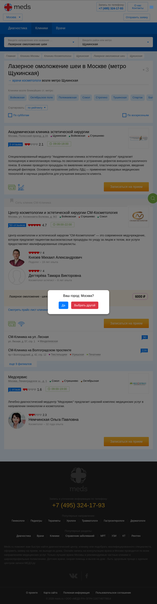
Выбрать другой (84, 305)
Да (63, 305)
